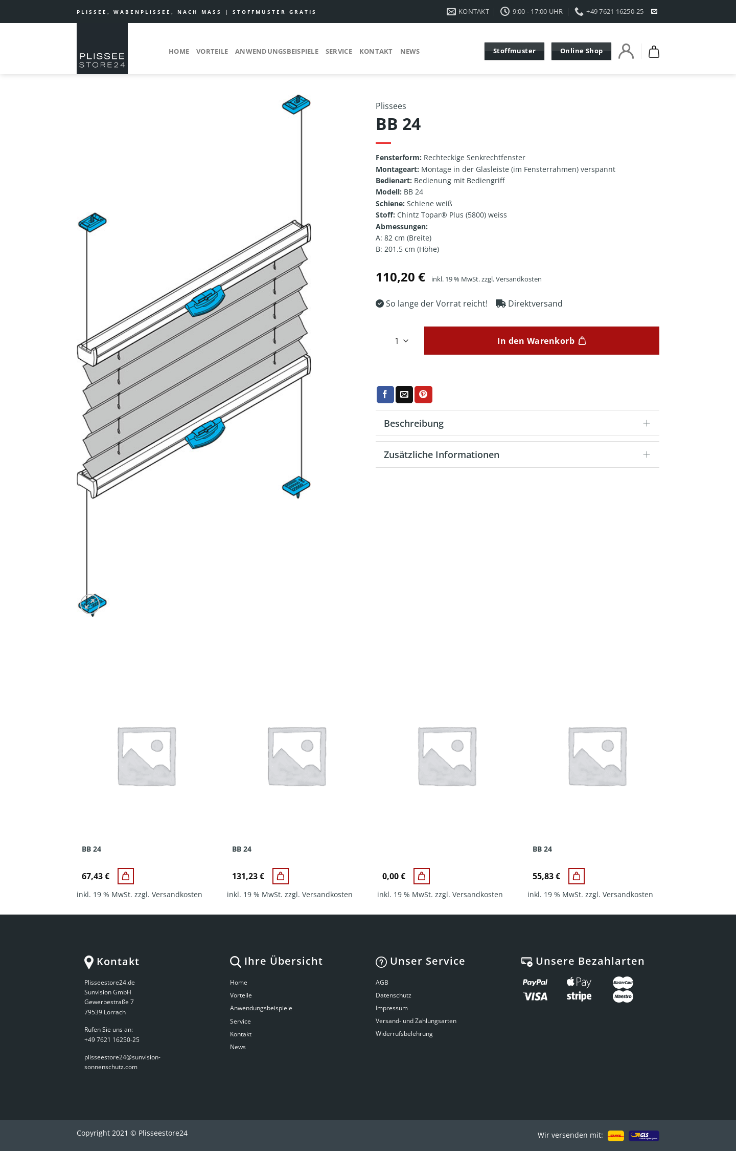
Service (339, 51)
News (410, 51)
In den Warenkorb (535, 340)
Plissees (391, 106)
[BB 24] (126, 876)
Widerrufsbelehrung (404, 1033)
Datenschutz (393, 995)
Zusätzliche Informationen (520, 455)
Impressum (392, 1008)
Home (179, 51)
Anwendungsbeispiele (276, 51)
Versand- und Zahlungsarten (416, 1020)
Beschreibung (520, 424)
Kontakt (376, 51)
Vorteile (212, 51)
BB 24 (91, 849)
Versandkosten (519, 279)
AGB (382, 982)
